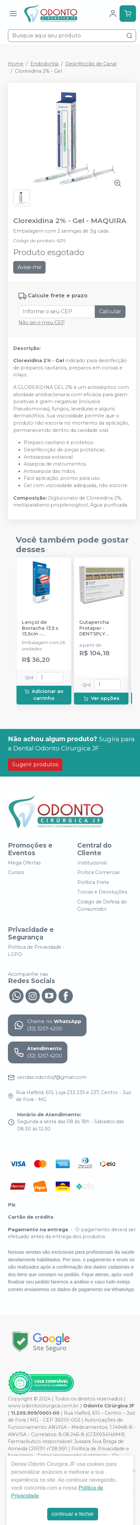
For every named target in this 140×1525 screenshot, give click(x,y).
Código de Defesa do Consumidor (102, 905)
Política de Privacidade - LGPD (36, 950)
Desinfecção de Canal (91, 64)
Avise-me (29, 267)
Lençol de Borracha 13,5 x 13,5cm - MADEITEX (40, 628)
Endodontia (44, 64)
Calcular (110, 311)
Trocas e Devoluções (102, 892)
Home (15, 64)
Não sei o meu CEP (41, 322)
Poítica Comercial (98, 872)
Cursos (16, 872)
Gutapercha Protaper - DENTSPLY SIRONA (94, 628)
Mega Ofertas (24, 863)
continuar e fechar (73, 1514)
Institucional (92, 863)
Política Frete (93, 882)
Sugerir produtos (35, 764)
